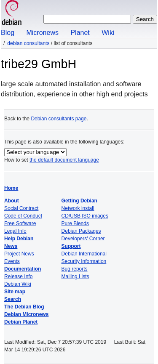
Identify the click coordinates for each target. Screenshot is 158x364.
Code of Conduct (23, 216)
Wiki (108, 32)
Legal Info (15, 231)
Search (12, 299)
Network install (78, 208)
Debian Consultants (28, 43)
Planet (79, 32)
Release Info (18, 276)
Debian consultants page (58, 119)
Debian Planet (20, 322)
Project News (19, 254)
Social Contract (21, 208)
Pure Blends (75, 223)
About (11, 201)
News (10, 246)
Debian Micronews (26, 314)
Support (71, 246)
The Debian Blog (24, 307)
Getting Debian (79, 201)
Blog (7, 32)
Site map (14, 292)
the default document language (64, 160)
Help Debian (18, 239)
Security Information (84, 261)
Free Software (20, 223)
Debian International (84, 254)
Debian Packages (81, 231)
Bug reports (75, 269)
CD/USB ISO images (85, 216)
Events (12, 261)
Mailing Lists (75, 276)
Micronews (42, 32)
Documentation (22, 269)
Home (11, 188)
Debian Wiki (17, 284)
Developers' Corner (83, 239)
